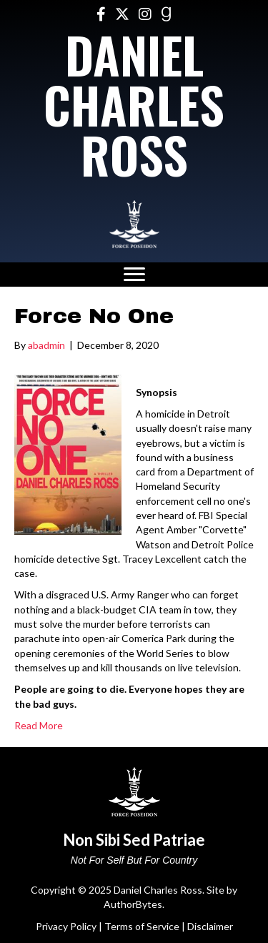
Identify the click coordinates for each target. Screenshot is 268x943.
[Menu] (134, 274)
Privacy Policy (66, 926)
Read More (38, 725)
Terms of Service (141, 926)
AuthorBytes (133, 904)
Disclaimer (210, 926)
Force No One (94, 316)
